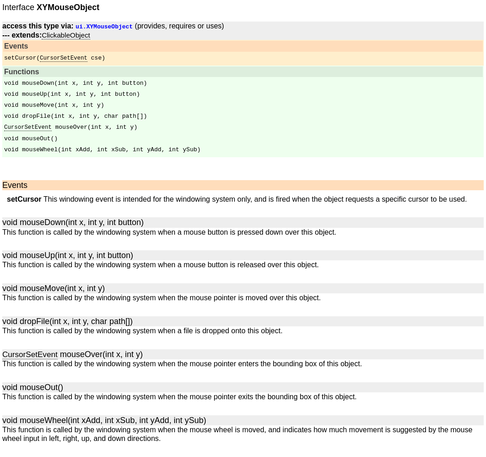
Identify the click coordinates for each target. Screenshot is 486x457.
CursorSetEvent (63, 58)
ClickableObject (66, 35)
